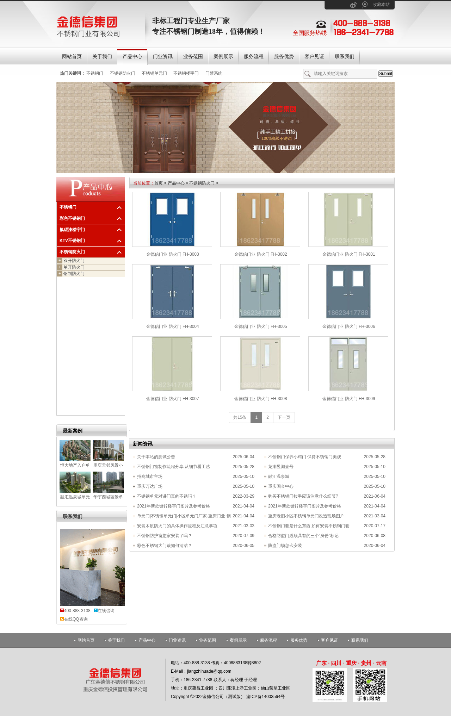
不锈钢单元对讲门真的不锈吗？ (166, 496)
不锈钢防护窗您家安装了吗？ (164, 535)
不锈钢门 (94, 73)
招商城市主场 (149, 476)
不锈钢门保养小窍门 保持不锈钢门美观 (304, 456)
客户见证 (329, 640)
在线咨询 (106, 610)
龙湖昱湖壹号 (281, 466)
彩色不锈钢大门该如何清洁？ (164, 545)
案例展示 (238, 640)
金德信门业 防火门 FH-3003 (172, 254)
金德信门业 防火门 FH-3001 (348, 254)
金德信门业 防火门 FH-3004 (172, 326)
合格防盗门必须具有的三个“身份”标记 (303, 535)
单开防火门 (71, 267)
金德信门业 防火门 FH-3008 (260, 398)
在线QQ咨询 (76, 619)
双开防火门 (71, 260)
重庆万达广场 (149, 486)
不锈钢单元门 (154, 73)
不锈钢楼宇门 (186, 73)
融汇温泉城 (278, 476)
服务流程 (268, 640)
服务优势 (298, 640)
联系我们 (72, 516)
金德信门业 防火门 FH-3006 (348, 326)
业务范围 (207, 640)
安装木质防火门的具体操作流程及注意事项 (177, 525)
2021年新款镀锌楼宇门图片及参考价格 (173, 506)
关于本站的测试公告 (156, 456)
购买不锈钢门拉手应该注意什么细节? (303, 496)
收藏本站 (381, 4)
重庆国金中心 (281, 486)
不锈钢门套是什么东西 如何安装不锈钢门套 (309, 525)
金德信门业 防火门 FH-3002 (260, 254)
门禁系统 (213, 73)
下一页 (284, 417)
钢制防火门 (71, 273)
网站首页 (86, 640)
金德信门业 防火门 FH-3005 (260, 326)
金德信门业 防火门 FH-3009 (348, 398)
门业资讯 (177, 640)
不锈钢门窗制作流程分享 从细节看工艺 (173, 466)
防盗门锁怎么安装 (285, 545)
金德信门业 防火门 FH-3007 (172, 398)
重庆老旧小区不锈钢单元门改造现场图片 (306, 515)
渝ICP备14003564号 (265, 696)
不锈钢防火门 (122, 73)
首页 (158, 183)
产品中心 (176, 183)
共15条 (239, 417)
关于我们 (116, 640)
